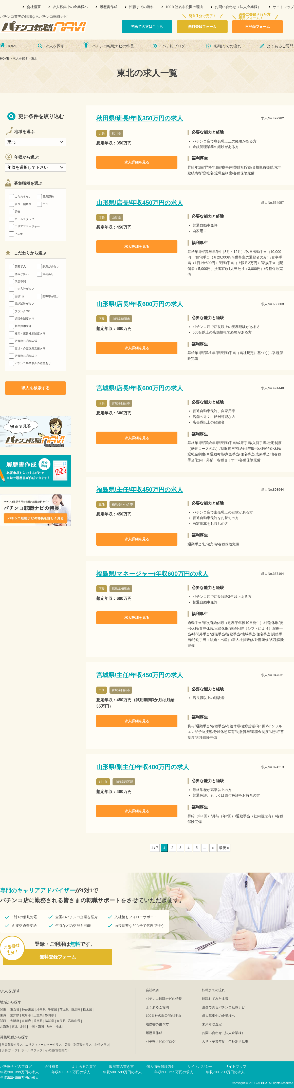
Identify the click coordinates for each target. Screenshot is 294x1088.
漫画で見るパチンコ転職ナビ (223, 1007)
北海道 (4, 1026)
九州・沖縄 (54, 1026)
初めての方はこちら (147, 27)
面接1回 (17, 296)
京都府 (26, 1021)
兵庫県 (38, 1021)
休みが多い (19, 273)
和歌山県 (74, 1021)
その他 (16, 233)
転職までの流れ (141, 7)
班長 (14, 211)
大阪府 (14, 1021)
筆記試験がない (21, 303)
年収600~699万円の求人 (173, 1072)
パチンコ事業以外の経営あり (30, 363)
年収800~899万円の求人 (19, 1078)
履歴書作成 (108, 7)
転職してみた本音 (215, 999)
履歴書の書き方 (157, 1024)
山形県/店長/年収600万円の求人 (139, 304)
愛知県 (14, 1015)
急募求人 (17, 266)
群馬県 (75, 1009)
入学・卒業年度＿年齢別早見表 (225, 1041)
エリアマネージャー (24, 226)
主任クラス (101, 1044)
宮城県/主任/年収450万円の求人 (139, 675)
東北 (15, 1026)
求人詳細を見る (136, 162)
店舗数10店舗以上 (23, 355)
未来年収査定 (212, 1024)
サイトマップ (283, 7)
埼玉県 (41, 1009)
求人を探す (54, 46)
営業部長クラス (12, 1044)
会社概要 (34, 7)
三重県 (38, 1015)
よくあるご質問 (280, 46)
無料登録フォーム (202, 27)
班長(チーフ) (10, 1050)
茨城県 (64, 1009)
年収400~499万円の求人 (70, 1072)
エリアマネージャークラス (43, 1044)
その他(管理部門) (56, 1050)
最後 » (224, 848)
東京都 (14, 1009)
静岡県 (49, 1015)
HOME (12, 46)
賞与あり (45, 273)
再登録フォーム (257, 27)
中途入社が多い (21, 288)
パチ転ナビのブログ (160, 1041)
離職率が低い (48, 296)
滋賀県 (49, 1021)
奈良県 (61, 1021)
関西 (3, 1021)
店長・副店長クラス (78, 1044)
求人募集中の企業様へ (70, 7)
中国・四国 (36, 1026)
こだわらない (20, 196)
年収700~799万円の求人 (225, 1072)
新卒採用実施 (20, 325)
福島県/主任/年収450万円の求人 (139, 489)
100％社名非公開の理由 (184, 7)
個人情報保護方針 (160, 1066)
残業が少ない (48, 266)
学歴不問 (17, 281)
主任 (42, 204)
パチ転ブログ (173, 46)
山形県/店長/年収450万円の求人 (139, 202)
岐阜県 (26, 1015)
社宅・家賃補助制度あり (27, 333)
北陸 (23, 1026)
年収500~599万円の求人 (122, 1072)
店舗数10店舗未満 (23, 340)
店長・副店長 (20, 204)
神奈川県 (28, 1009)
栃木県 (87, 1009)
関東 (3, 1009)
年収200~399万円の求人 (19, 1072)
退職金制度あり (21, 318)
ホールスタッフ (21, 218)
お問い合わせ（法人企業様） (238, 7)
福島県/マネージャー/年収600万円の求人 (152, 573)
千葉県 (52, 1009)
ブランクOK (19, 311)
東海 (3, 1015)
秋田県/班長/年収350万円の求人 (139, 118)
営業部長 (45, 196)
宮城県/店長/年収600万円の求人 (139, 388)
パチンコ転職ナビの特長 (113, 46)
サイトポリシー (200, 1066)
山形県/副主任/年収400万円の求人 (142, 767)
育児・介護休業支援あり (27, 348)
